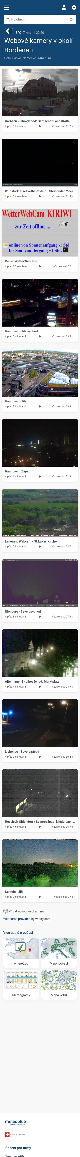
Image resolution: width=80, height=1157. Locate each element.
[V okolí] (71, 19)
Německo (29, 58)
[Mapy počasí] (59, 953)
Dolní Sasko (12, 58)
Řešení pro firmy (18, 1148)
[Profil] (63, 7)
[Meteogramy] (21, 985)
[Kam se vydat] (21, 953)
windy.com (43, 919)
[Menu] (6, 7)
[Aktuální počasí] (40, 31)
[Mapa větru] (59, 985)
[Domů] (16, 1123)
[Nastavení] (74, 7)
